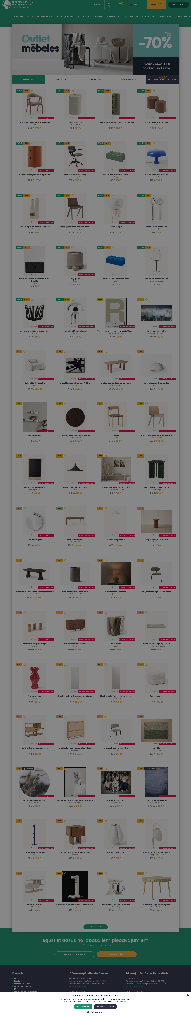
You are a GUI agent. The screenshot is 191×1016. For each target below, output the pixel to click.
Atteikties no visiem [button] (105, 1007)
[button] (95, 1012)
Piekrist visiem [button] (83, 1007)
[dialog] (95, 508)
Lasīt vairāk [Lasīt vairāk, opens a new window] (123, 1001)
